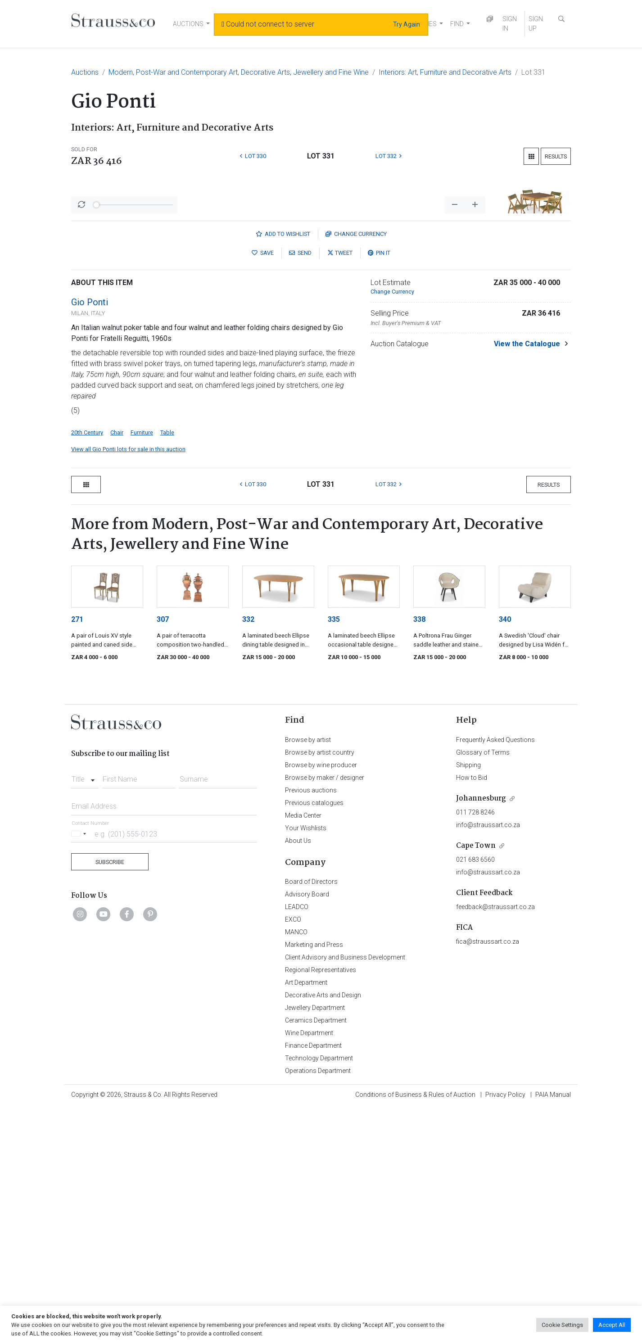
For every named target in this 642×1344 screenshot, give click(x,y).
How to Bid (471, 1013)
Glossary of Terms (483, 988)
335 (334, 855)
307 (163, 855)
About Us (298, 1076)
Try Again (406, 24)
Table (167, 668)
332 (248, 855)
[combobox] (85, 1012)
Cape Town (476, 1081)
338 (419, 855)
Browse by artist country (319, 988)
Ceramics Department (316, 1256)
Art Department (306, 1218)
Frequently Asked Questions (495, 975)
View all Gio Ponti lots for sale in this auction (128, 685)
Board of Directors (311, 1117)
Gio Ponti (89, 538)
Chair (116, 668)
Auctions (85, 72)
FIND (457, 23)
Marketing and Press (314, 1180)
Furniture (142, 668)
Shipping (468, 1001)
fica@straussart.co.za (487, 1177)
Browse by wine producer (321, 1001)
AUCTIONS (188, 23)
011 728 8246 (475, 1048)
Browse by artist (308, 975)
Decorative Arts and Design (323, 1231)
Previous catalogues (314, 1038)
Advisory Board (307, 1130)
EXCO (293, 1155)
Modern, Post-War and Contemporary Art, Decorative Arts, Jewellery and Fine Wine (239, 72)
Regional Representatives (320, 1205)
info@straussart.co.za (488, 1060)
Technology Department (319, 1294)
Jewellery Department (315, 1243)
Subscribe (109, 1098)
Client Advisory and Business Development (345, 1193)
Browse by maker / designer (324, 1013)
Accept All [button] (611, 1324)
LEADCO (296, 1142)
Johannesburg (481, 1034)
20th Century (87, 668)
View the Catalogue (527, 579)
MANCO (296, 1168)
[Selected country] (80, 1069)
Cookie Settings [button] (562, 1324)
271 (77, 855)
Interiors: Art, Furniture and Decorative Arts (445, 72)
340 (505, 855)
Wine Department (309, 1268)
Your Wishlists (305, 1064)
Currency (356, 469)
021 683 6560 (475, 1095)
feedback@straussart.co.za (495, 1142)
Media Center (303, 1051)
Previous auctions (311, 1026)
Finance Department (313, 1281)
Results (556, 156)
